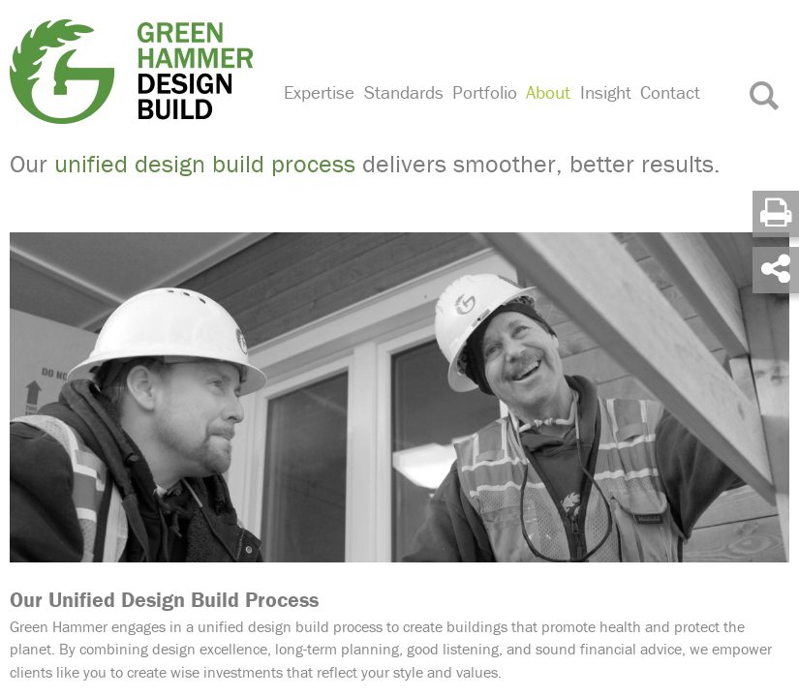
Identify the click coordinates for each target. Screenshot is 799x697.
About (548, 92)
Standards (404, 92)
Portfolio (484, 92)
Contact (670, 92)
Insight (605, 92)
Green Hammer (135, 71)
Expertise (319, 92)
